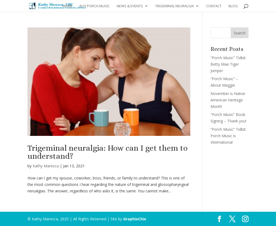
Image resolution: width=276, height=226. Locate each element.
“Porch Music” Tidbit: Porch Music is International (228, 136)
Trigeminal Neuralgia (174, 6)
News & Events (130, 6)
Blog (233, 6)
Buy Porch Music (95, 6)
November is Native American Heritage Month (228, 100)
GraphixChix (134, 218)
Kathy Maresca (46, 165)
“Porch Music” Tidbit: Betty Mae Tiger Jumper (228, 64)
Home (68, 6)
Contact (214, 6)
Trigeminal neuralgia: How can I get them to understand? (107, 152)
